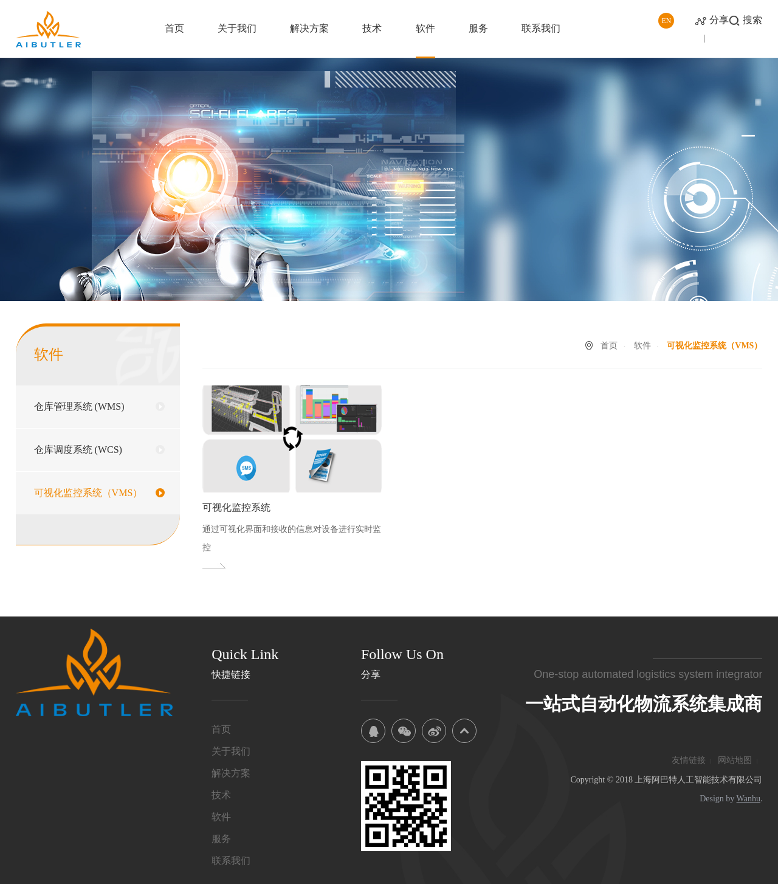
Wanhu (748, 798)
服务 (478, 28)
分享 (719, 20)
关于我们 (237, 28)
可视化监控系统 (236, 507)
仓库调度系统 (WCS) (78, 449)
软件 (425, 28)
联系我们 (541, 28)
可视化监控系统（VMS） (88, 493)
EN (666, 20)
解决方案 (309, 28)
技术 (372, 28)
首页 (174, 28)
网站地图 (735, 760)
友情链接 (689, 760)
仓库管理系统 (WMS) (79, 406)
